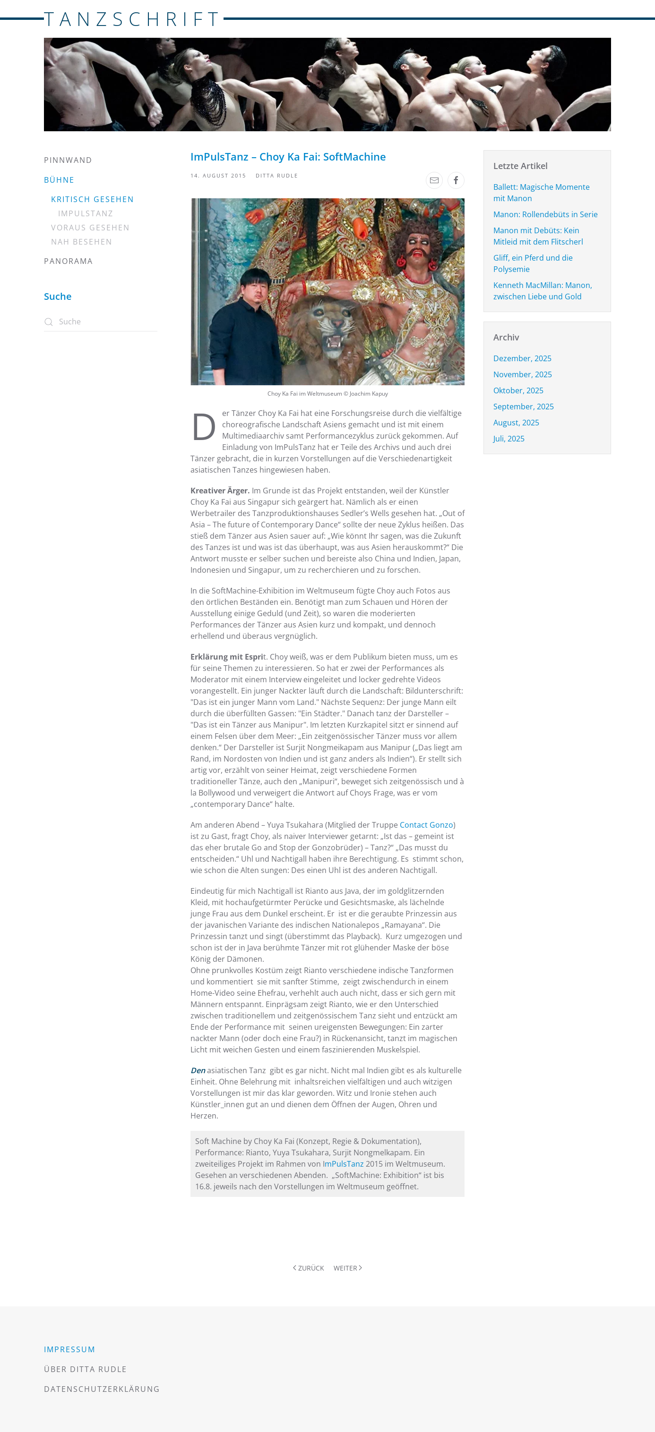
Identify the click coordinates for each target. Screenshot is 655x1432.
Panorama (68, 261)
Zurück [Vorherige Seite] (308, 1267)
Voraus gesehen (90, 227)
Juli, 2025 (509, 438)
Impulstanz (85, 213)
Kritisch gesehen (92, 199)
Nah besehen (81, 242)
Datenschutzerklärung (102, 1389)
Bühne (59, 180)
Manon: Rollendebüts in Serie (545, 214)
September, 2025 (523, 406)
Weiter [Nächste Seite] (348, 1267)
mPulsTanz (344, 1164)
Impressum (69, 1349)
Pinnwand (68, 160)
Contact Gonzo (426, 825)
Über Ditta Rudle (85, 1369)
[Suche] (100, 322)
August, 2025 (516, 422)
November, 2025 (522, 374)
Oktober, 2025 (518, 390)
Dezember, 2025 (522, 358)
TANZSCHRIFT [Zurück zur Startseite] (134, 19)
